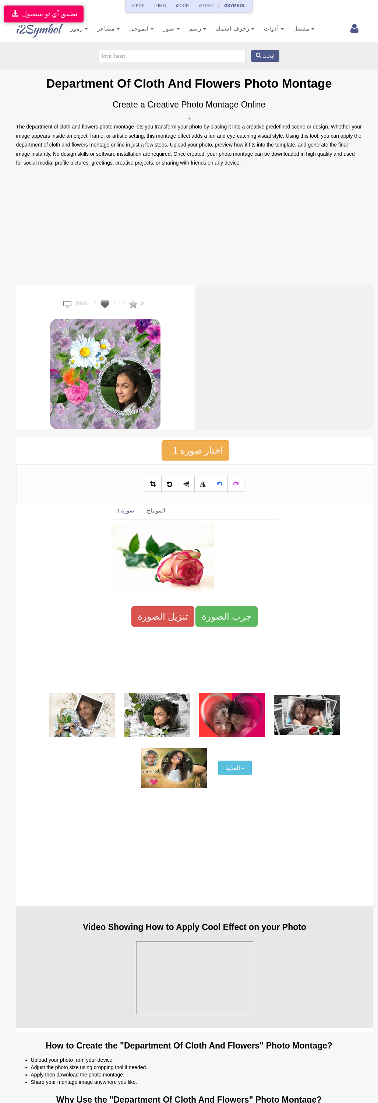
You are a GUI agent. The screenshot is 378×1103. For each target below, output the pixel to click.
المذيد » (235, 768)
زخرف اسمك (225, 28)
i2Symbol (31, 29)
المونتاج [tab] (156, 511)
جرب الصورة (226, 616)
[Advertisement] (189, 226)
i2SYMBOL (234, 5)
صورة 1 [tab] (125, 511)
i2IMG (160, 5)
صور (162, 28)
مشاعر (99, 28)
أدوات (265, 28)
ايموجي (132, 28)
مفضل (295, 28)
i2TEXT (206, 5)
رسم (188, 28)
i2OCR (182, 5)
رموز (70, 28)
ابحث (265, 56)
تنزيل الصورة (163, 616)
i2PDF (138, 5)
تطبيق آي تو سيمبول (43, 14)
